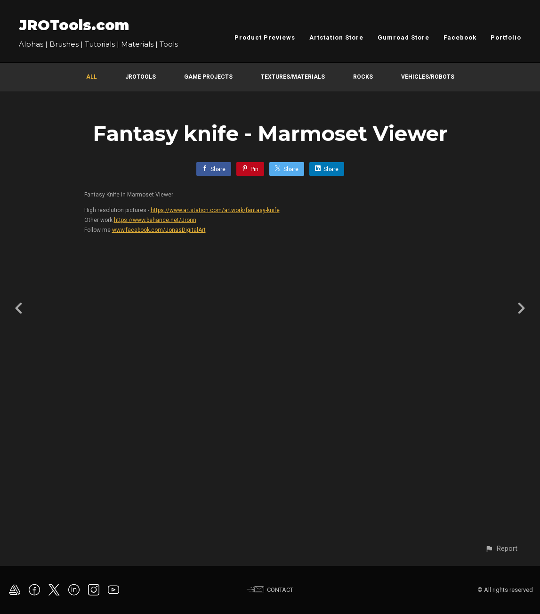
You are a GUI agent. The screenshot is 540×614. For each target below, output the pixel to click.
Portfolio (506, 37)
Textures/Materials (293, 77)
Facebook (459, 37)
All (91, 77)
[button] (501, 548)
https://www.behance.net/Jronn (155, 220)
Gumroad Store (403, 37)
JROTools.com (74, 25)
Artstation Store (336, 37)
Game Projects (208, 77)
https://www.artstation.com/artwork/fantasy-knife (215, 210)
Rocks (363, 77)
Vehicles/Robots (427, 77)
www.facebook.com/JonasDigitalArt (159, 230)
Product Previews (264, 37)
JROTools (140, 77)
